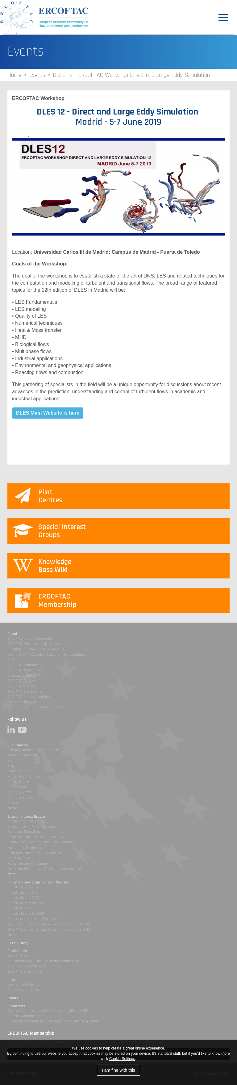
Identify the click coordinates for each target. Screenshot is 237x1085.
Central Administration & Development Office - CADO (47, 1010)
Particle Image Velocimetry (28, 863)
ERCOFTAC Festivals (21, 686)
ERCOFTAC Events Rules (25, 691)
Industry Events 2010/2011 (27, 913)
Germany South (19, 797)
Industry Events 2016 (23, 892)
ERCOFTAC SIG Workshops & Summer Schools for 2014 (48, 929)
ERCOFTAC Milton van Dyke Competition (38, 643)
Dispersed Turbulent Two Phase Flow (35, 837)
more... (13, 808)
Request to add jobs (23, 989)
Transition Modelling (23, 831)
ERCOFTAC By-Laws (21, 680)
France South (18, 781)
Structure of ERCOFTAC (24, 675)
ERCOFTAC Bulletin (21, 955)
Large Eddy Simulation (25, 821)
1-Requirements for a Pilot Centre (33, 750)
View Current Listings (23, 984)
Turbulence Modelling (24, 847)
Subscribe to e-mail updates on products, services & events (53, 1021)
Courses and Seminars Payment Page (36, 918)
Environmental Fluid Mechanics (32, 826)
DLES (11, 659)
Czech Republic (19, 771)
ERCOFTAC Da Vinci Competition (31, 638)
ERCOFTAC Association (24, 670)
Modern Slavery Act (22, 702)
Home (14, 75)
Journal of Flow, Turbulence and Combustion (43, 961)
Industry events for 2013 (25, 903)
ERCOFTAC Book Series (24, 971)
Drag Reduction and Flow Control (34, 853)
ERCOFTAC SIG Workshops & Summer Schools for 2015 (48, 924)
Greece (12, 802)
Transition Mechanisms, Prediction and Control (44, 868)
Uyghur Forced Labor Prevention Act (35, 707)
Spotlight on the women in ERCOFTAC (36, 649)
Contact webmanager (24, 1016)
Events (37, 75)
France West (16, 787)
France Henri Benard (23, 776)
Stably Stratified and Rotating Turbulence (40, 842)
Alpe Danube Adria (22, 755)
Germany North (19, 792)
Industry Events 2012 (22, 908)
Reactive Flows (18, 858)
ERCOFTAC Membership (25, 665)
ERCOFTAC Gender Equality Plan (32, 697)
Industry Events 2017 (22, 887)
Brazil (11, 765)
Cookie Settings (122, 1059)
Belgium (13, 760)
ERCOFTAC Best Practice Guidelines (33, 966)
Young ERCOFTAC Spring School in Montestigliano (46, 654)
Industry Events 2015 (23, 897)
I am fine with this (118, 1070)
